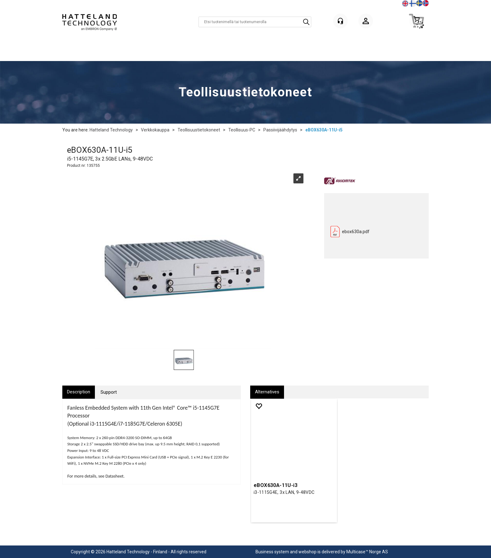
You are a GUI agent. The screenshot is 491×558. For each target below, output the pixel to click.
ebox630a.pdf (356, 231)
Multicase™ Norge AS (367, 551)
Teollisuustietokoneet (199, 129)
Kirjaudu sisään (365, 22)
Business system (272, 551)
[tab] (78, 392)
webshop (307, 551)
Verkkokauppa (155, 129)
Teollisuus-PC (241, 129)
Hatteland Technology (111, 129)
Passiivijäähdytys (280, 129)
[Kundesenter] (340, 20)
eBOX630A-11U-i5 (324, 129)
